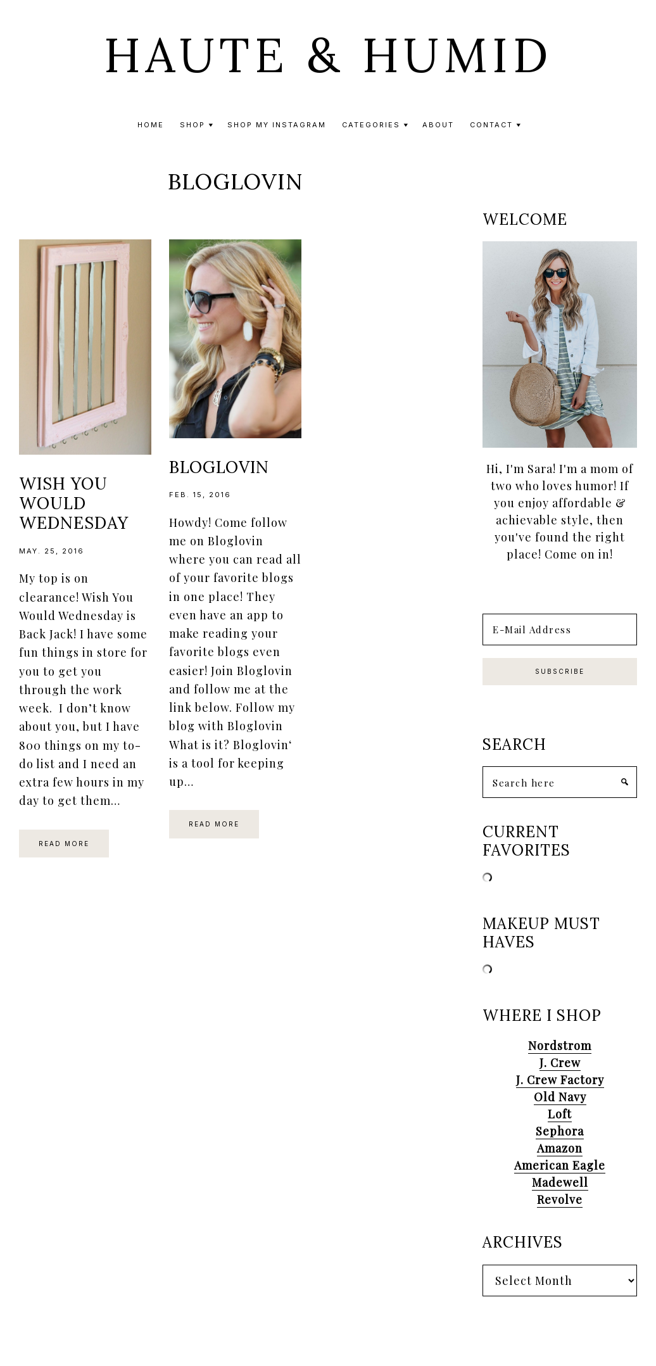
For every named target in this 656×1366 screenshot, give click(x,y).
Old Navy (560, 1096)
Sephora (560, 1131)
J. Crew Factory (560, 1079)
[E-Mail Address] (560, 629)
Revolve (560, 1199)
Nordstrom (559, 1045)
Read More (64, 843)
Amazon (560, 1148)
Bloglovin (219, 467)
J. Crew (560, 1062)
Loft (560, 1114)
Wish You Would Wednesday (74, 503)
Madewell (560, 1182)
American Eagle (559, 1165)
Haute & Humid (328, 55)
